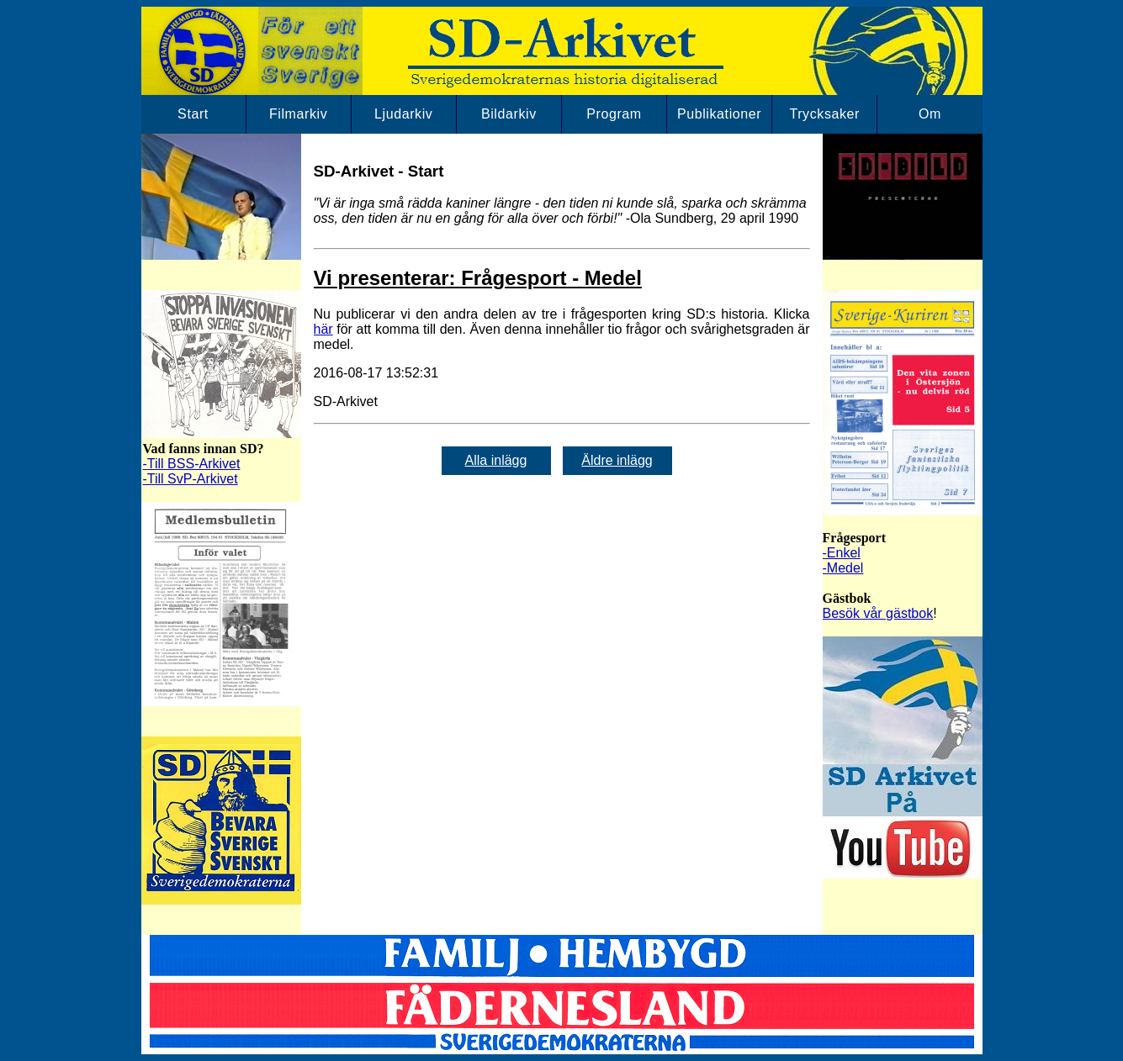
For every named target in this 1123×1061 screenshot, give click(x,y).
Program (614, 114)
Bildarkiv (509, 114)
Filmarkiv (298, 114)
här (323, 329)
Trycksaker (824, 114)
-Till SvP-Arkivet (190, 479)
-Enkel (842, 553)
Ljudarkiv (403, 114)
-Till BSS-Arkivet (192, 464)
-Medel (843, 568)
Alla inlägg (496, 460)
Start (193, 114)
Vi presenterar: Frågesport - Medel (478, 278)
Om (930, 114)
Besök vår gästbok (878, 613)
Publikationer (719, 114)
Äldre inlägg (617, 460)
